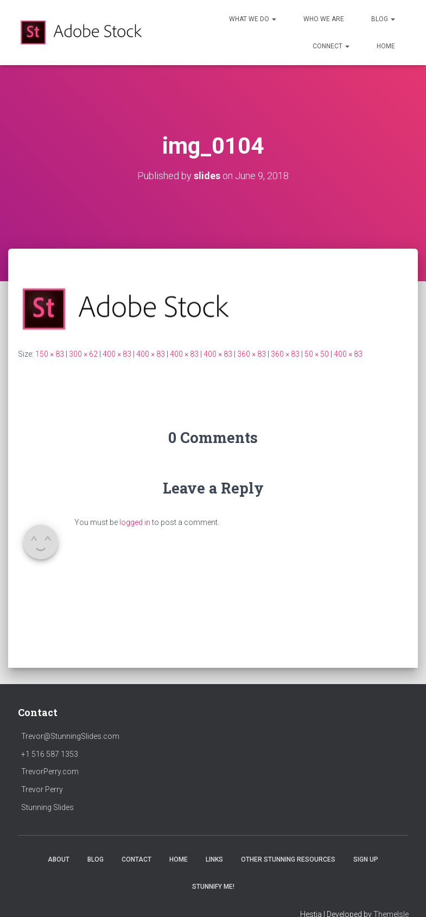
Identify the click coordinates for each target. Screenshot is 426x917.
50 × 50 (316, 354)
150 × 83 (49, 354)
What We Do (252, 19)
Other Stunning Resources (288, 859)
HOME (386, 46)
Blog (383, 19)
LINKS (214, 859)
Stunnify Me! (213, 886)
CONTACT (136, 859)
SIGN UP (365, 859)
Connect (331, 46)
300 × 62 (83, 354)
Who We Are (323, 19)
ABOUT (58, 859)
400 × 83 (117, 354)
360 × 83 (251, 354)
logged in (134, 522)
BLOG (95, 859)
